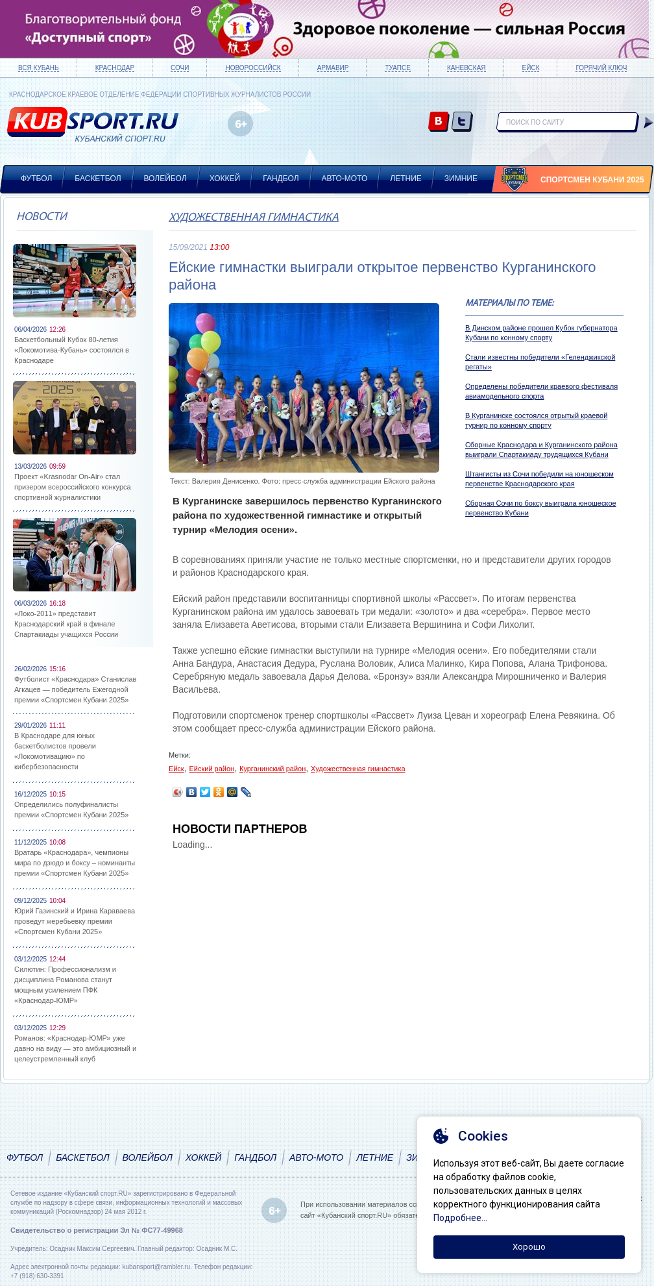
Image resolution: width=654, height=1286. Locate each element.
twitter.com (462, 122)
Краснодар (114, 67)
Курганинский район (272, 769)
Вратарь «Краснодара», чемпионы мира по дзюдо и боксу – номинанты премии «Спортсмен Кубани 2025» (74, 862)
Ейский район (211, 769)
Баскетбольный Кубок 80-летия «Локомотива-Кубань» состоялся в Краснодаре (71, 350)
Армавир (333, 67)
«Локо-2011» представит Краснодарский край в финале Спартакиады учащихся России (66, 624)
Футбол (36, 178)
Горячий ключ (601, 67)
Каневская (466, 67)
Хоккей (225, 178)
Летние (406, 178)
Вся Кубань (38, 67)
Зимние (461, 178)
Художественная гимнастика (254, 218)
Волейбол (165, 178)
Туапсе (397, 67)
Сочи (180, 67)
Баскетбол (98, 178)
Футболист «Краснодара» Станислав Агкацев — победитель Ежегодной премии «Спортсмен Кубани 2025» (75, 689)
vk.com (439, 122)
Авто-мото (345, 178)
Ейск (531, 67)
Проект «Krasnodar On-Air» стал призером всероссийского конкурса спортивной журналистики (72, 487)
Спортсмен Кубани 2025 (592, 179)
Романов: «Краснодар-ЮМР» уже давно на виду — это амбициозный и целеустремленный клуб (75, 1048)
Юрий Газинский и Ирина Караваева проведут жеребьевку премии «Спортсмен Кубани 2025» (74, 921)
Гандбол (280, 178)
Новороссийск (252, 67)
